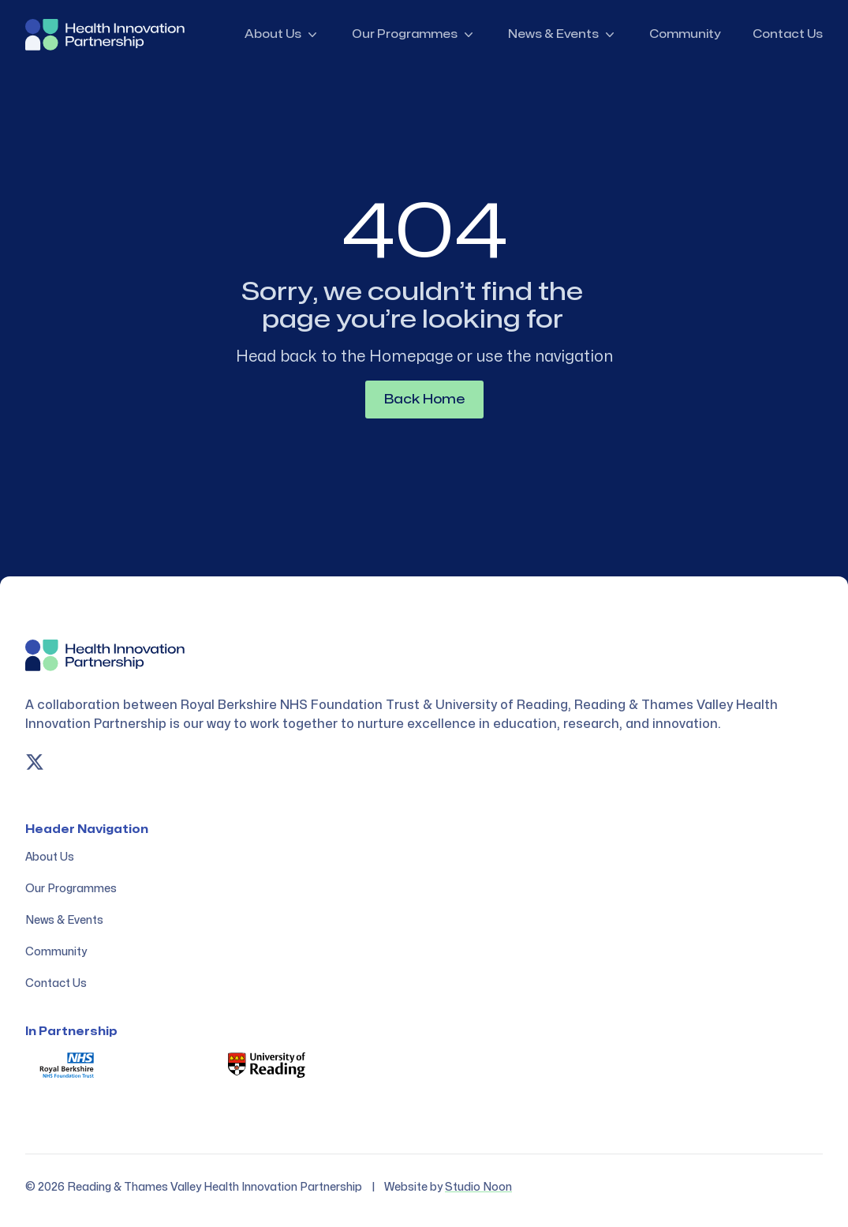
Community (685, 34)
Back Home (424, 399)
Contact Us (788, 34)
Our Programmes (414, 35)
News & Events (563, 35)
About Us (282, 35)
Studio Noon (478, 1187)
